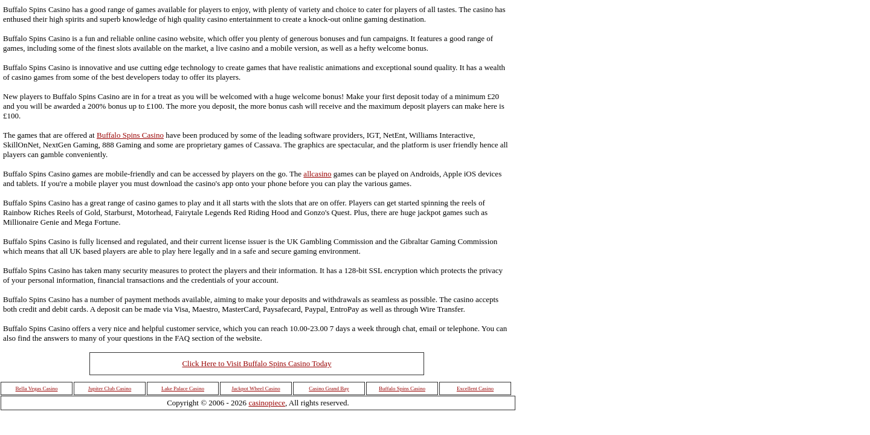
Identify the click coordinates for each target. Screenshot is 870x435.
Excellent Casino (475, 388)
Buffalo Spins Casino (130, 135)
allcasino (317, 173)
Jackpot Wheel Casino (255, 388)
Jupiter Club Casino (110, 388)
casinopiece (266, 402)
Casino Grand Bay (329, 388)
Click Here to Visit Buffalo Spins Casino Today (256, 363)
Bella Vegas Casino (37, 388)
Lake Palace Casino (182, 388)
